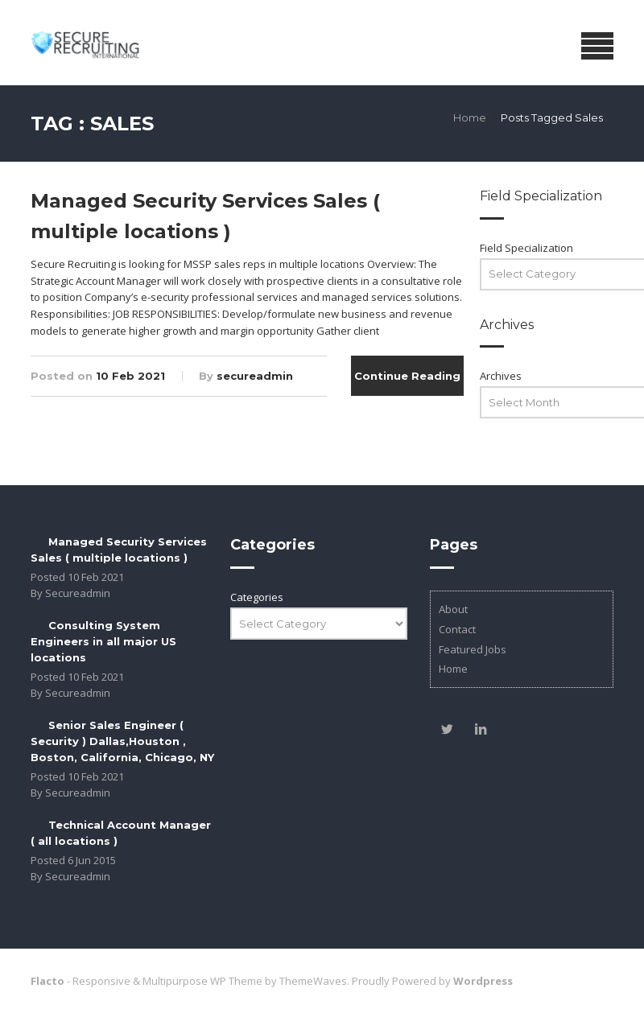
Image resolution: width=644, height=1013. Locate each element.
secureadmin (255, 375)
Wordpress (483, 981)
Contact (457, 629)
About (453, 609)
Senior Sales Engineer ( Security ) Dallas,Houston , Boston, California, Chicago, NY (122, 741)
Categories (256, 597)
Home (469, 117)
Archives (501, 375)
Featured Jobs (472, 649)
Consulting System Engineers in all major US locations (103, 641)
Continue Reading (407, 375)
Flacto (47, 981)
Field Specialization (526, 247)
